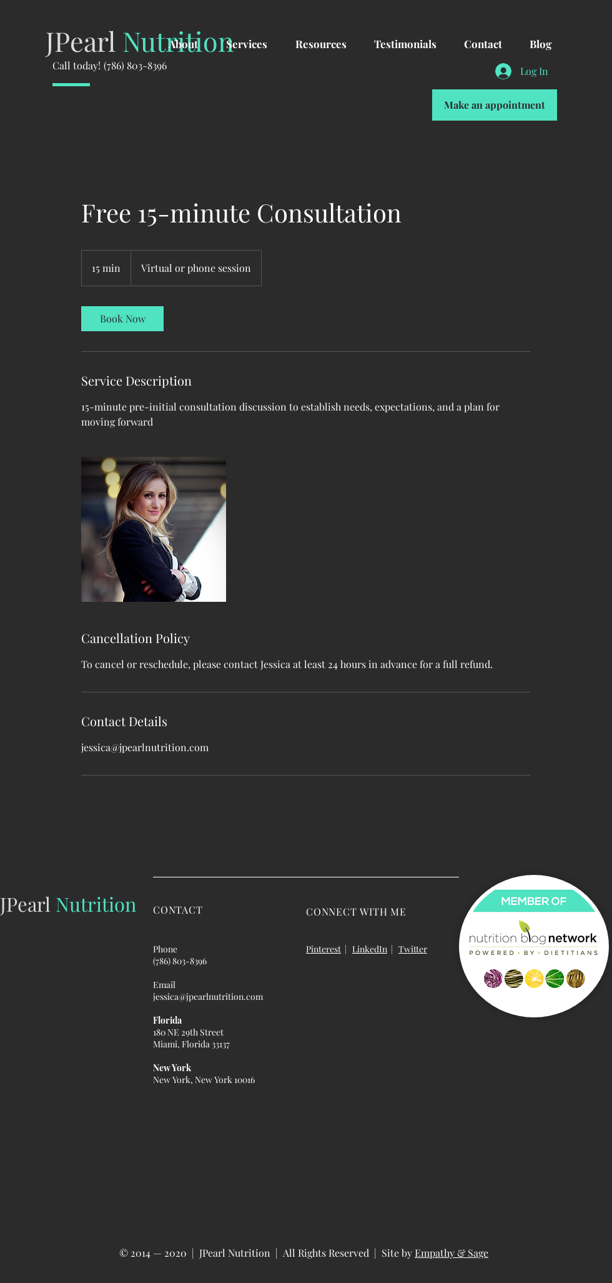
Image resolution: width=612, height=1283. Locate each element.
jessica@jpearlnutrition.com (208, 996)
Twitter (412, 949)
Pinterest (323, 949)
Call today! (76, 65)
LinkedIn (369, 949)
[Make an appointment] (494, 105)
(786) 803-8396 (135, 65)
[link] (122, 318)
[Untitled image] (153, 529)
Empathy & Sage (451, 1252)
